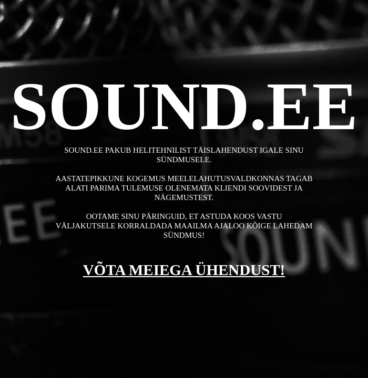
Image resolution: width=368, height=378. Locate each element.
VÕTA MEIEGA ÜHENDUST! (184, 269)
